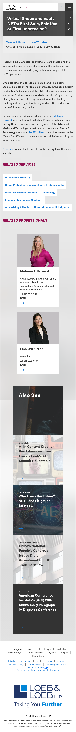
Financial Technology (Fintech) (23, 200)
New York (32, 649)
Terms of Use (35, 664)
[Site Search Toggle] (61, 7)
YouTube (48, 661)
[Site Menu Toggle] (69, 7)
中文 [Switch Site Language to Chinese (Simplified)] (27, 7)
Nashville (61, 649)
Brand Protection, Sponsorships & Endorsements (34, 185)
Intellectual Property (17, 177)
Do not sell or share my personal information (38, 670)
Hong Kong (38, 655)
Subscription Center (56, 664)
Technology (48, 192)
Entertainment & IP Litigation (52, 207)
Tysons (52, 652)
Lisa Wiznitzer (39, 42)
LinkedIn (11, 661)
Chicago (47, 649)
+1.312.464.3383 (29, 361)
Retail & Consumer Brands (21, 192)
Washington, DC (15, 652)
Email (23, 297)
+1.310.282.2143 (29, 294)
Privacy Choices (38, 667)
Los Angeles (16, 649)
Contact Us (62, 661)
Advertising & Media (17, 207)
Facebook (26, 661)
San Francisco (36, 652)
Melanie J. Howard (16, 42)
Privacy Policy (16, 664)
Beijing (64, 652)
